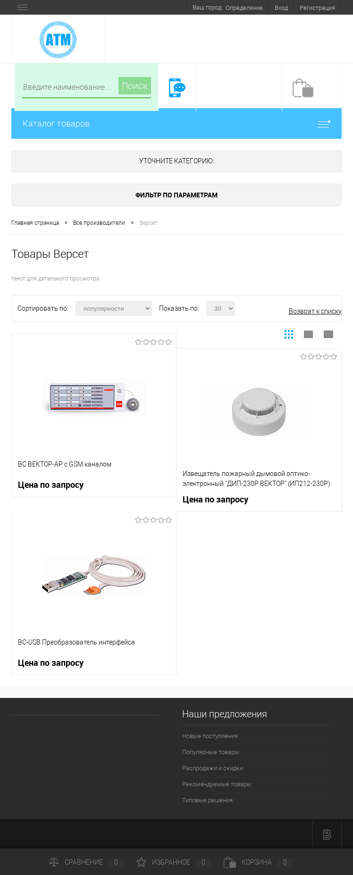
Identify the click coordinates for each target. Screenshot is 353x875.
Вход (281, 7)
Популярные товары (210, 752)
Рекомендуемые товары (217, 784)
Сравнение (86, 862)
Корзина (258, 862)
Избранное (173, 862)
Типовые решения (207, 800)
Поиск (135, 85)
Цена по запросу (51, 485)
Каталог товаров (176, 123)
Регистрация (317, 7)
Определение (244, 7)
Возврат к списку (315, 311)
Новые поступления (210, 735)
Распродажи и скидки (212, 768)
